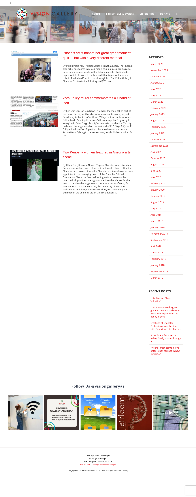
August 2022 (157, 120)
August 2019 (157, 202)
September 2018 (159, 239)
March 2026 (157, 63)
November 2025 (159, 70)
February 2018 (158, 258)
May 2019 (156, 208)
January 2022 (158, 133)
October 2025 (158, 76)
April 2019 (156, 214)
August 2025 (157, 82)
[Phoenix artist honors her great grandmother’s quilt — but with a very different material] (34, 66)
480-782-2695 (85, 464)
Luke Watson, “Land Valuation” (161, 299)
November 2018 (159, 233)
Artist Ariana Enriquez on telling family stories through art (166, 338)
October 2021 (158, 139)
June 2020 (156, 170)
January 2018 (158, 265)
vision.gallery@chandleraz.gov (104, 464)
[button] (176, 13)
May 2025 (156, 89)
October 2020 (158, 158)
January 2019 (158, 227)
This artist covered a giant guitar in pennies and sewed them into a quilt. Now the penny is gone (165, 312)
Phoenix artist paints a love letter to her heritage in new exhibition (165, 350)
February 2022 (158, 126)
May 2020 (156, 177)
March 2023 (157, 101)
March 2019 (157, 221)
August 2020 (157, 164)
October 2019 (158, 195)
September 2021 (159, 145)
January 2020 (158, 189)
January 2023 (158, 114)
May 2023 (156, 95)
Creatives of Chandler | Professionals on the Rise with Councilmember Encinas (166, 326)
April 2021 (156, 151)
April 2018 (156, 246)
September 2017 (159, 271)
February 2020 (158, 183)
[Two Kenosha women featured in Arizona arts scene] (34, 165)
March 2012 (157, 277)
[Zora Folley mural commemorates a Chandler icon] (34, 111)
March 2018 (157, 252)
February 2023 (158, 107)
